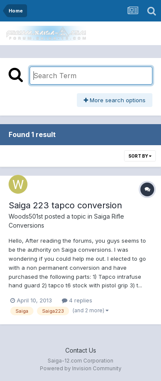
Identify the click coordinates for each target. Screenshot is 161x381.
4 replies (77, 300)
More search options (115, 100)
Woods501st (26, 216)
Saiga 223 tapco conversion (65, 205)
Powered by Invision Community (81, 368)
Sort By (140, 155)
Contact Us (80, 350)
